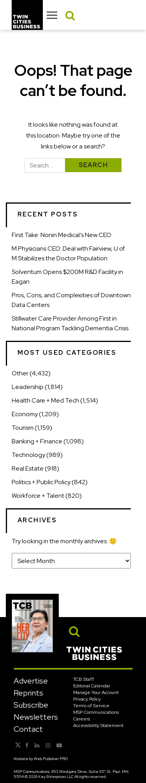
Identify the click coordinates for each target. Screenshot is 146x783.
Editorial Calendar (91, 686)
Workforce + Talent (38, 496)
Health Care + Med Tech (45, 400)
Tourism (22, 428)
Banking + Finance (37, 441)
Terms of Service (91, 706)
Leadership (28, 387)
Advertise (31, 681)
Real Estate (28, 468)
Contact (28, 729)
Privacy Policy (87, 699)
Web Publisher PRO (51, 758)
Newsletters (36, 717)
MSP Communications (96, 712)
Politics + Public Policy (41, 482)
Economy (25, 414)
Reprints (28, 693)
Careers (81, 719)
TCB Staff (83, 679)
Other (20, 373)
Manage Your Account (96, 692)
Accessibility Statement (98, 725)
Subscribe (31, 705)
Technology (28, 455)
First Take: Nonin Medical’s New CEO (61, 235)
